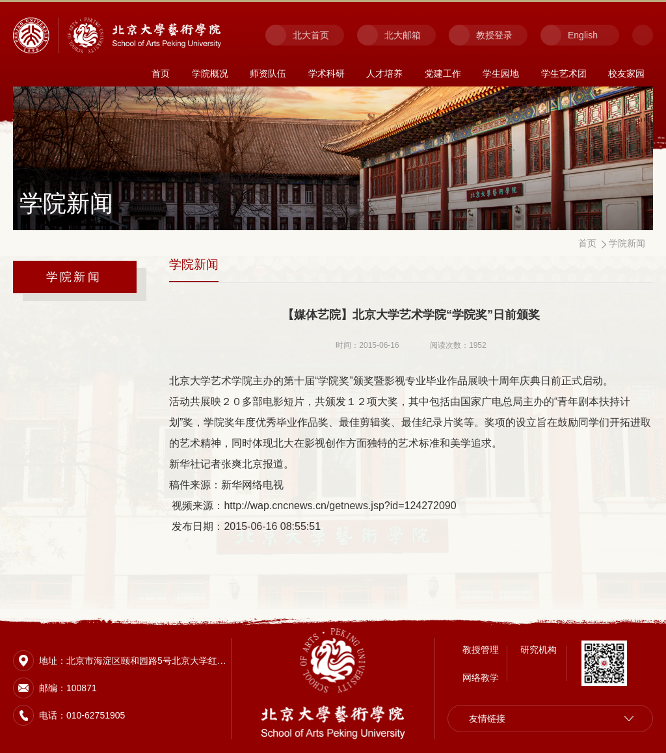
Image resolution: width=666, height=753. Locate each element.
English (583, 35)
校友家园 (626, 73)
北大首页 (311, 35)
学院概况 (210, 73)
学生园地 (501, 73)
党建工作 (443, 73)
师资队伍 (268, 73)
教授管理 (480, 643)
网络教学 (480, 671)
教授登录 (494, 35)
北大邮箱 (402, 35)
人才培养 (384, 73)
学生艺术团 (564, 73)
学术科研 (326, 73)
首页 (161, 73)
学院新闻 (73, 277)
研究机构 (538, 643)
